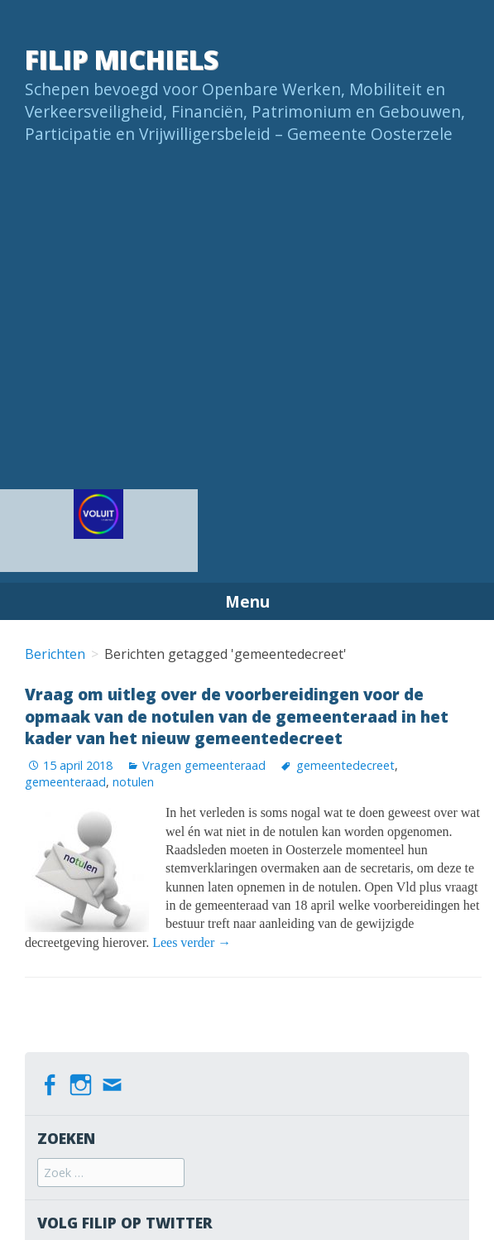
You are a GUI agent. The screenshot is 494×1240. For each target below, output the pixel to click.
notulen (133, 782)
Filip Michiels (121, 59)
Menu (247, 601)
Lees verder (191, 942)
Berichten (55, 654)
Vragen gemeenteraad (204, 765)
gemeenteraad (65, 782)
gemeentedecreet (345, 765)
